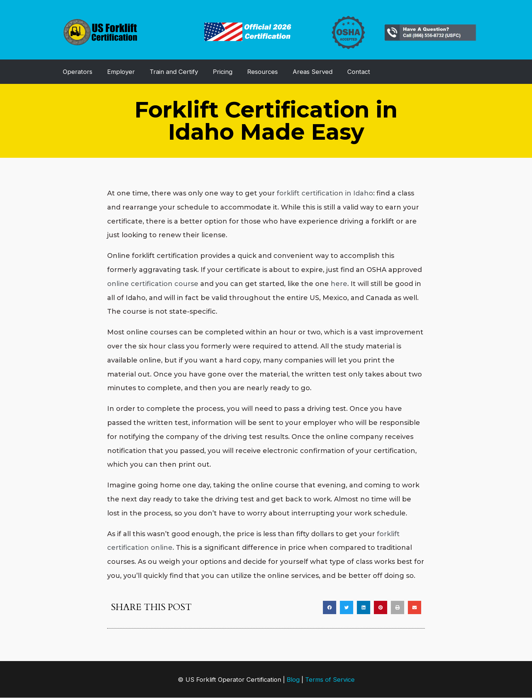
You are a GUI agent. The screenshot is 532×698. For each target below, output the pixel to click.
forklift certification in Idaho (325, 193)
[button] (329, 607)
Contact (358, 71)
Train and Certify (174, 71)
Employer (121, 71)
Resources (262, 71)
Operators (77, 71)
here (339, 284)
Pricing (222, 71)
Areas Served (312, 71)
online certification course (152, 284)
